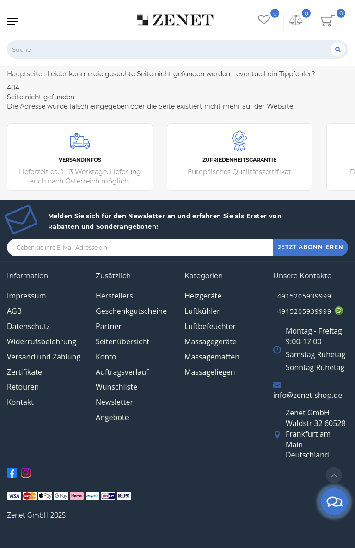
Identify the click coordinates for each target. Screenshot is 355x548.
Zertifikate (24, 372)
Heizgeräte (202, 296)
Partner (109, 326)
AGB (14, 311)
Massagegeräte (210, 341)
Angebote (112, 417)
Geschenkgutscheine (131, 311)
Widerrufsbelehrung (41, 341)
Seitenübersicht (122, 341)
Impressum (26, 296)
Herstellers (114, 296)
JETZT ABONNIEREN (310, 247)
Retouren (23, 387)
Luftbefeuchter (210, 326)
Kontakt (20, 402)
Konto (106, 357)
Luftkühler (202, 311)
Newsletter (114, 402)
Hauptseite (24, 74)
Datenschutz (28, 326)
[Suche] (338, 49)
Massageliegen (209, 372)
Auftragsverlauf (122, 372)
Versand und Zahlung (43, 357)
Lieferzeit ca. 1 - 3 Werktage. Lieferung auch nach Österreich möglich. (80, 158)
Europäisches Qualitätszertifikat (240, 153)
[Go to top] (334, 475)
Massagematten (211, 357)
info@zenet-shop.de (307, 395)
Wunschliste (116, 387)
